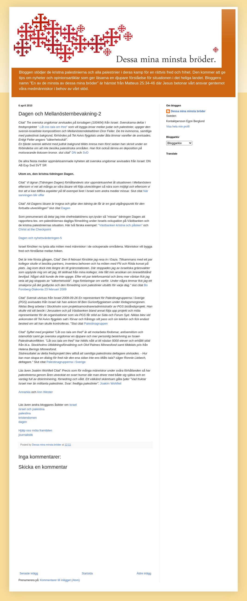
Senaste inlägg (29, 573)
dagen (22, 422)
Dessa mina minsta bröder (188, 111)
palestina (24, 413)
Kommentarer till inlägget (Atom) (60, 580)
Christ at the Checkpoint (34, 229)
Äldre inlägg (144, 573)
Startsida (87, 573)
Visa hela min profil (178, 126)
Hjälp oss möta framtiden (35, 430)
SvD (85, 152)
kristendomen (27, 417)
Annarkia (24, 392)
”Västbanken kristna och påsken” (120, 225)
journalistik (25, 435)
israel (73, 404)
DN (74, 152)
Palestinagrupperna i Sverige (65, 362)
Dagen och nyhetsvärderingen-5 (40, 238)
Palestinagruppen (96, 323)
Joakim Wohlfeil (110, 383)
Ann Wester (45, 392)
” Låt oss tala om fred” (53, 127)
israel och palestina (31, 409)
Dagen (65, 208)
